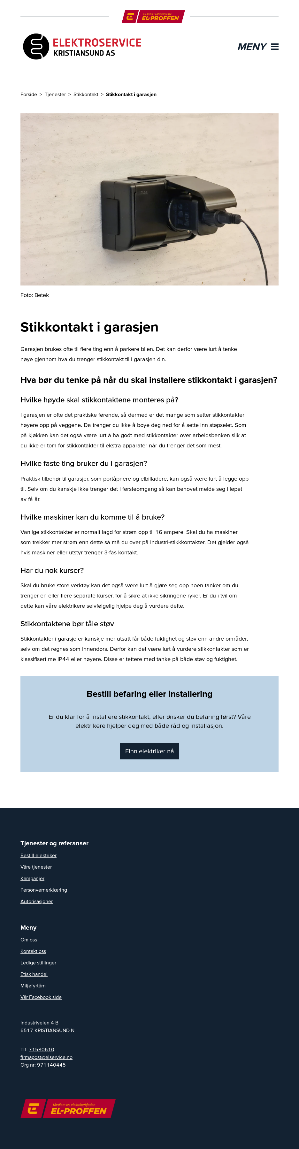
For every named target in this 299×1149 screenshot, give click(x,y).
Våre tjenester (36, 867)
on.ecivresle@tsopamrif (46, 1057)
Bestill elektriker (38, 855)
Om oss (28, 939)
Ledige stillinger (38, 962)
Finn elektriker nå (149, 751)
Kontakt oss (33, 951)
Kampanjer (32, 878)
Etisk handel (34, 974)
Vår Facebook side (41, 997)
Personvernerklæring (43, 890)
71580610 (41, 1049)
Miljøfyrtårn (33, 985)
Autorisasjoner (36, 901)
